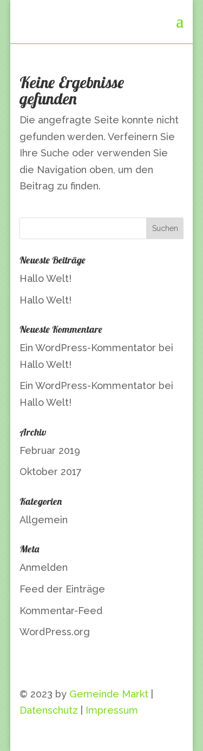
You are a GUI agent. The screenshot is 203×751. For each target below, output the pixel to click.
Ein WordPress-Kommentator (87, 347)
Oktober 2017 (50, 471)
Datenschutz (48, 710)
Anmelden (43, 567)
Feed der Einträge (62, 589)
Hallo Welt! (45, 278)
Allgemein (43, 519)
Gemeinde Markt (108, 694)
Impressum (112, 710)
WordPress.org (54, 631)
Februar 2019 (49, 450)
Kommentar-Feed (60, 610)
